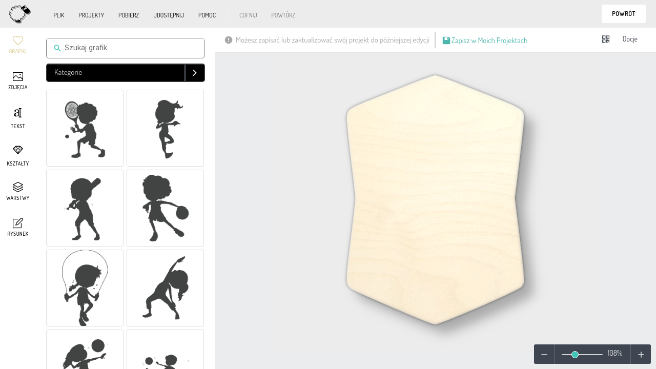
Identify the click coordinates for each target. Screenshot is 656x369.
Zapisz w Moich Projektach (485, 41)
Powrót (624, 13)
